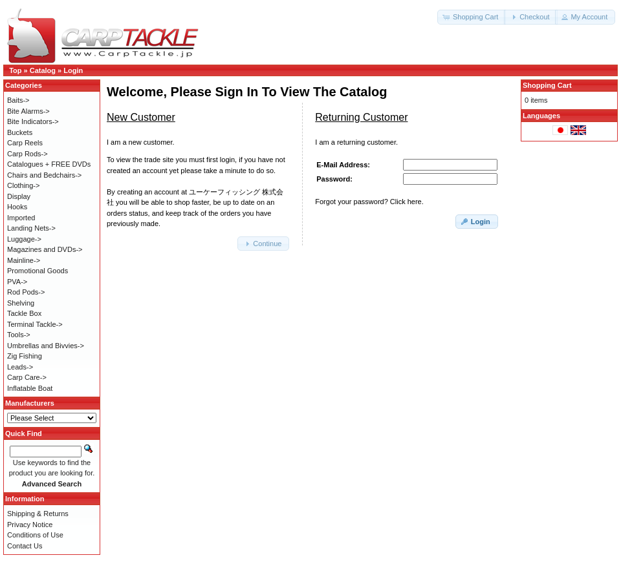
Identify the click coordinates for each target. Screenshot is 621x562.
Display (18, 196)
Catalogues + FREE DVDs (49, 164)
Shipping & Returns (38, 513)
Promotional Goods (37, 271)
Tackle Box (24, 313)
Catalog (43, 70)
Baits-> (18, 100)
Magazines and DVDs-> (44, 249)
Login (73, 70)
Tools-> (18, 334)
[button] (471, 17)
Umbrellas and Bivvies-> (45, 345)
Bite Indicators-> (33, 121)
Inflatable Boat (29, 388)
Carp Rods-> (27, 154)
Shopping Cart (547, 85)
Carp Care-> (27, 377)
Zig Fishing (24, 356)
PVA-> (17, 282)
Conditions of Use (35, 535)
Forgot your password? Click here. (369, 201)
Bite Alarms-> (28, 111)
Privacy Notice (29, 524)
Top (15, 70)
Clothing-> (23, 185)
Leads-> (20, 367)
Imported (21, 218)
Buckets (19, 132)
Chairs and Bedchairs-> (44, 175)
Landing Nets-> (31, 228)
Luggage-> (24, 239)
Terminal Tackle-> (35, 324)
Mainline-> (23, 260)
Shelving (20, 303)
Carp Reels (25, 143)
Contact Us (24, 546)
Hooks (17, 207)
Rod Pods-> (26, 292)
